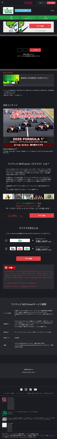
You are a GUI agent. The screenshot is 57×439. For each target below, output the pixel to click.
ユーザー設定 (6, 393)
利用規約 (12, 393)
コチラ (26, 190)
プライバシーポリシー (20, 393)
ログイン (41, 3)
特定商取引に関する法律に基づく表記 (34, 393)
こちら (14, 95)
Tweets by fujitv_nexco (28, 373)
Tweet (52, 10)
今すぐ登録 (51, 3)
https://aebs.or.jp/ (47, 419)
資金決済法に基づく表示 (48, 393)
